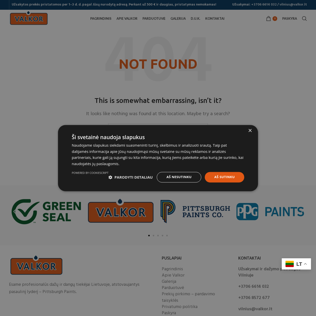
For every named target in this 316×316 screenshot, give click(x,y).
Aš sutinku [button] (224, 175)
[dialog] (158, 158)
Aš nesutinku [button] (176, 175)
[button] (94, 175)
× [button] (250, 128)
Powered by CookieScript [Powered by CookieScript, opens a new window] (226, 188)
